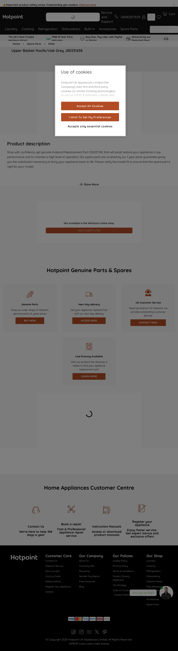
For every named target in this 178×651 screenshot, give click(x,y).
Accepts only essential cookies (90, 126)
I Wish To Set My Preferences (90, 117)
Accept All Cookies (90, 106)
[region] (90, 100)
